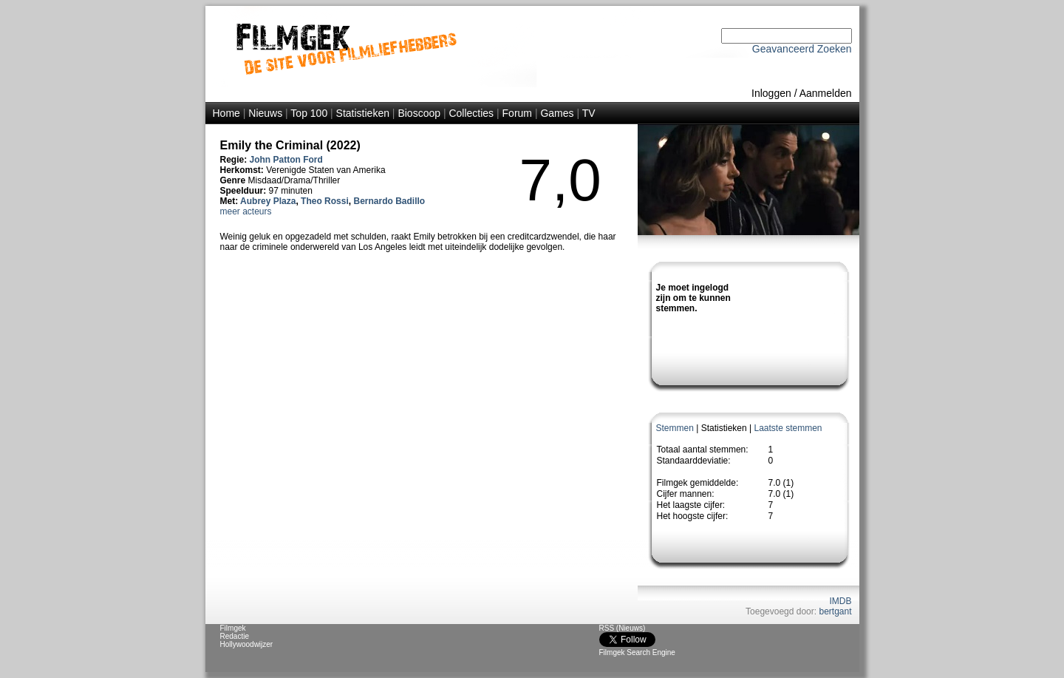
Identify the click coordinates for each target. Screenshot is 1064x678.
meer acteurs (246, 211)
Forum (517, 113)
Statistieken (362, 113)
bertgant (835, 611)
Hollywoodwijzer (246, 644)
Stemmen (675, 428)
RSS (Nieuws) (622, 628)
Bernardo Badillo (389, 201)
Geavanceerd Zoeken (802, 49)
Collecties (471, 113)
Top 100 (308, 113)
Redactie (234, 636)
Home (226, 113)
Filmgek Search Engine (637, 652)
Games (556, 113)
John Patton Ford (286, 160)
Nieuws (265, 113)
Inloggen (771, 93)
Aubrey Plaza (268, 201)
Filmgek (233, 628)
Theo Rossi (325, 201)
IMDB (841, 601)
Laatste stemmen (788, 428)
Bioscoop (419, 113)
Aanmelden (825, 93)
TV (589, 113)
